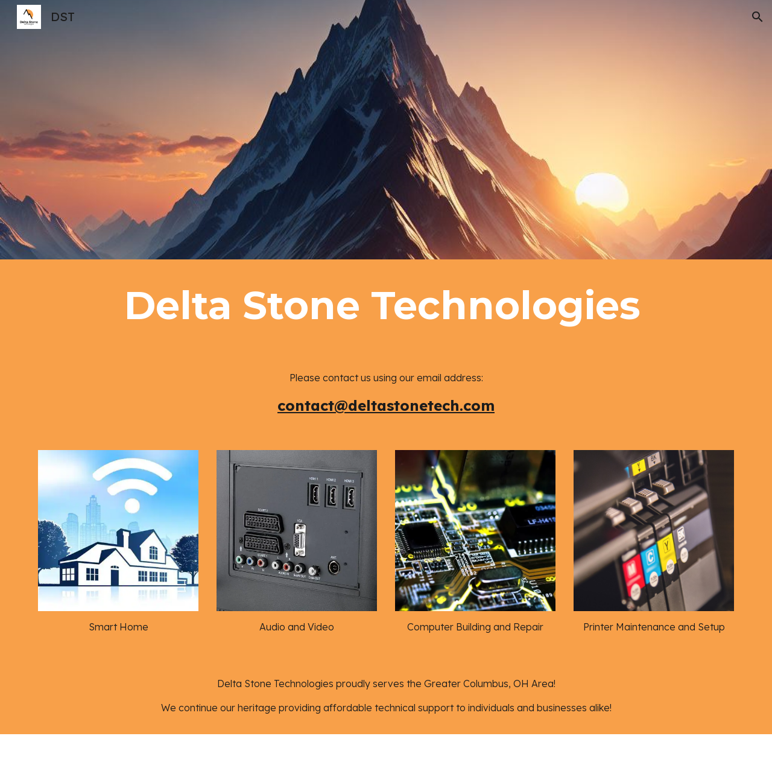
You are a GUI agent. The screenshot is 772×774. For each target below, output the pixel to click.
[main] (386, 305)
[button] (757, 16)
